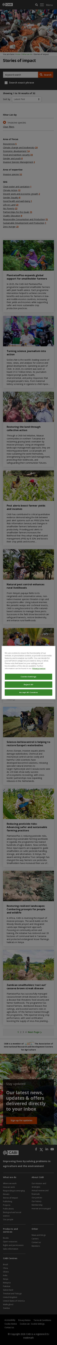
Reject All (28, 684)
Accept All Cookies (28, 692)
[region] (28, 672)
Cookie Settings (28, 676)
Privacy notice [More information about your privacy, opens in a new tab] (38, 668)
